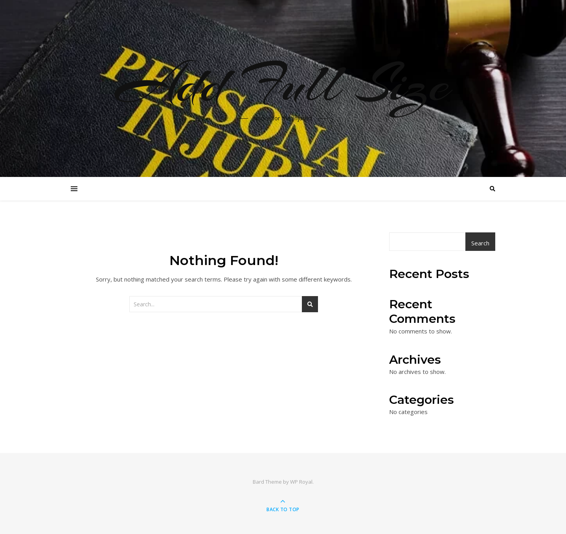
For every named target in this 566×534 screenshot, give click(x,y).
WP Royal (301, 481)
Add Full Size (283, 83)
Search (480, 243)
